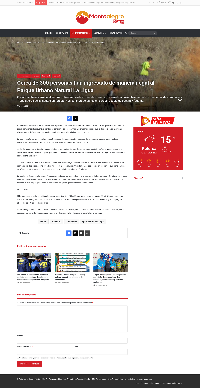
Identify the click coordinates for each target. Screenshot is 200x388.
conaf (44, 221)
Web (76, 347)
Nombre (21, 336)
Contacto (62, 33)
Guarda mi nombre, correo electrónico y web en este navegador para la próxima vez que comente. (56, 358)
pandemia (72, 221)
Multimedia (99, 33)
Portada (36, 76)
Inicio (49, 33)
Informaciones (80, 33)
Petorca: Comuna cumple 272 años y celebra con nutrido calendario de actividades (70, 277)
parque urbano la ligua (93, 221)
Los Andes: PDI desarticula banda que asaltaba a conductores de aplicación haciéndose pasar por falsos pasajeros (91, 3)
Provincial (46, 76)
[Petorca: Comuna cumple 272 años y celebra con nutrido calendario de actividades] (72, 262)
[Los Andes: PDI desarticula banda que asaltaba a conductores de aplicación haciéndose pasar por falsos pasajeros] (34, 262)
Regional (56, 76)
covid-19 (57, 221)
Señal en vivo (116, 33)
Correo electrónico (24, 347)
